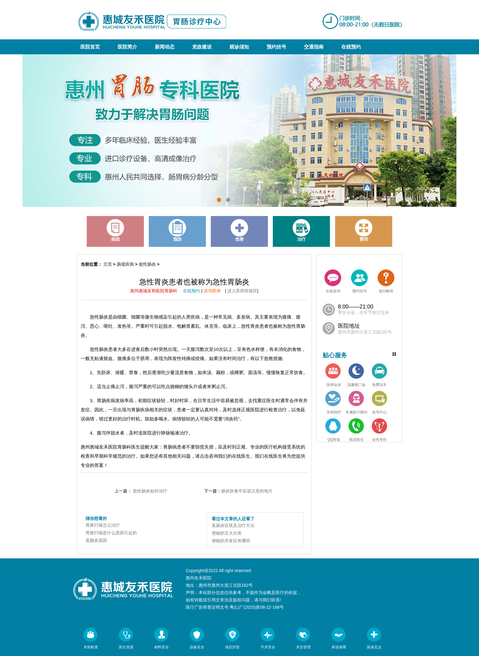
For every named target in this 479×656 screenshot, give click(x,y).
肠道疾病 (125, 264)
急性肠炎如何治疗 (150, 490)
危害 (239, 230)
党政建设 (202, 46)
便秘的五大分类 (227, 533)
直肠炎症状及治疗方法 (233, 525)
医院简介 (127, 46)
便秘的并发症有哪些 (231, 540)
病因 (115, 230)
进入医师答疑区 (242, 290)
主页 (107, 264)
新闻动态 (164, 46)
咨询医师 (214, 290)
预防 (177, 230)
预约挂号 (276, 46)
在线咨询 (332, 281)
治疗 (301, 230)
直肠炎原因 (96, 540)
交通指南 (314, 46)
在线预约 (351, 46)
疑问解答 (386, 281)
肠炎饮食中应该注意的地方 (246, 490)
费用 (364, 230)
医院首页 (90, 46)
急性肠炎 (147, 264)
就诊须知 (239, 46)
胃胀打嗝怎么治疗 (103, 525)
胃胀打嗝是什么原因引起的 (111, 532)
